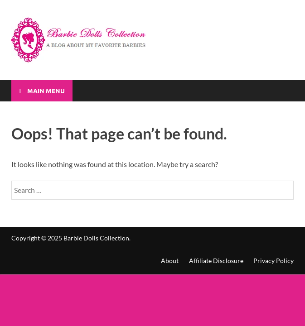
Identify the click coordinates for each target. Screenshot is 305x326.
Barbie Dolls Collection (96, 238)
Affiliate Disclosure (216, 260)
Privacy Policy (273, 260)
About (170, 260)
